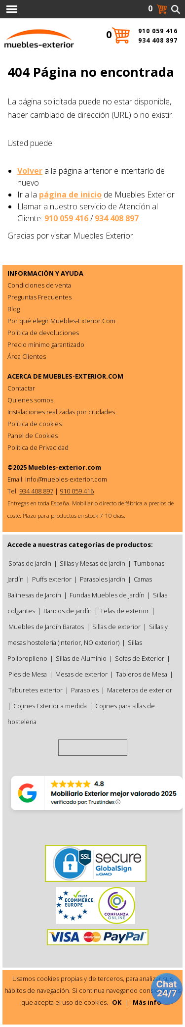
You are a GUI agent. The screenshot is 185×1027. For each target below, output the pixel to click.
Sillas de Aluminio (81, 658)
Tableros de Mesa (141, 674)
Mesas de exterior (81, 674)
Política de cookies (34, 423)
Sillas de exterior (116, 626)
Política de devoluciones (43, 332)
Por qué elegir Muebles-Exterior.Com (61, 320)
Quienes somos (30, 399)
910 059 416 (66, 218)
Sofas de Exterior (139, 658)
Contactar (21, 388)
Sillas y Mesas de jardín (92, 563)
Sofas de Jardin (29, 563)
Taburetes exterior (35, 689)
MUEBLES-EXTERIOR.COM (83, 376)
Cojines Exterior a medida (50, 705)
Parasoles (85, 689)
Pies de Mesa (27, 674)
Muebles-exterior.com (64, 467)
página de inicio (70, 194)
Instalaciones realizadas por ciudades (61, 411)
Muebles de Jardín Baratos (46, 626)
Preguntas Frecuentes (39, 297)
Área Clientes (26, 356)
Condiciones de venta (39, 285)
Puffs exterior (52, 579)
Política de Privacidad (38, 447)
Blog (13, 308)
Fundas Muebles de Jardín (107, 594)
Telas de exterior (124, 610)
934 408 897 (117, 218)
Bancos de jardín (67, 610)
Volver (29, 170)
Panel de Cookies (32, 435)
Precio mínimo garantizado (45, 344)
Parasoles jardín (102, 579)
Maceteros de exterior (139, 689)
